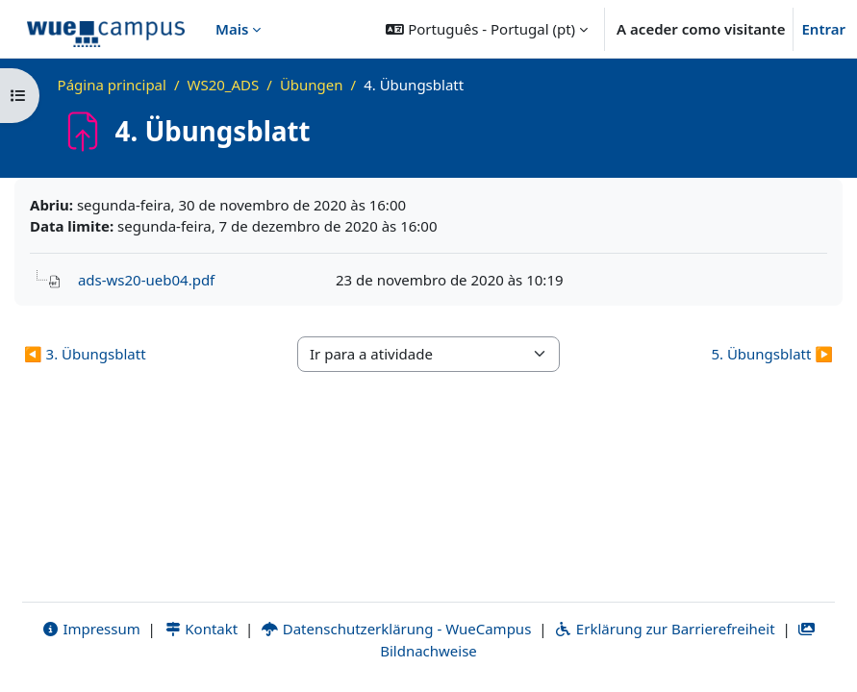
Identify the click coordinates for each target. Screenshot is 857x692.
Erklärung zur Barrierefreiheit (664, 628)
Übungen (311, 84)
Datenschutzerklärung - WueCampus (396, 628)
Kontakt (201, 628)
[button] (486, 29)
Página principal (112, 84)
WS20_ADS (224, 84)
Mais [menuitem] (231, 28)
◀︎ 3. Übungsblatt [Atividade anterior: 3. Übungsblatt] (85, 353)
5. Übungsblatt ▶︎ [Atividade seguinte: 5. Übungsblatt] (772, 353)
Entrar (823, 28)
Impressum (90, 628)
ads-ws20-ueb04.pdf (146, 279)
